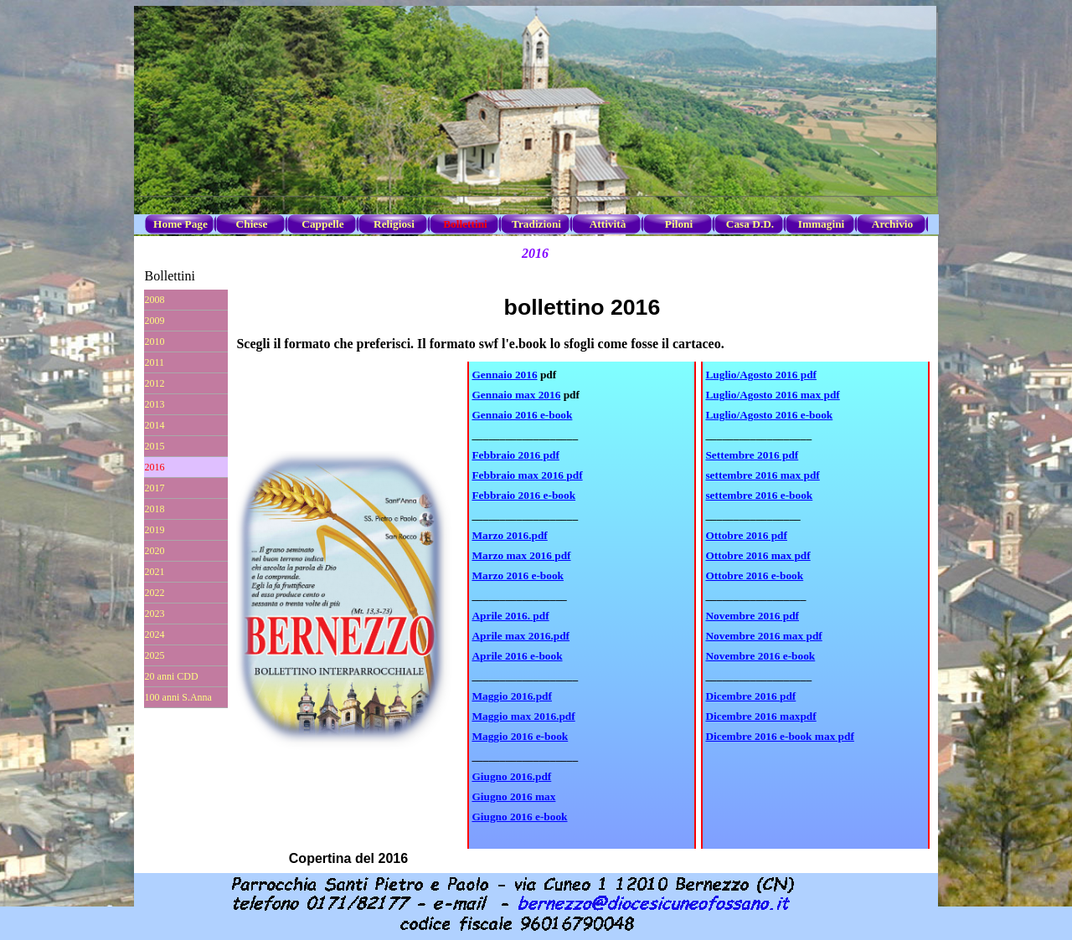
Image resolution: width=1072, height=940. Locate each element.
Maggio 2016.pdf (512, 696)
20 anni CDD (171, 676)
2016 (155, 467)
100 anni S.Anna (178, 697)
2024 (155, 634)
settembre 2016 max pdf (762, 475)
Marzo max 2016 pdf (521, 555)
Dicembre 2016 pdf (750, 696)
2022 (155, 592)
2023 (155, 613)
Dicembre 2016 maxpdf (760, 716)
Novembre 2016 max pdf (763, 635)
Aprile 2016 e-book (517, 656)
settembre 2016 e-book (758, 495)
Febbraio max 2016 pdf (527, 475)
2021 (155, 572)
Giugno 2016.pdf (511, 776)
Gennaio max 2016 (516, 394)
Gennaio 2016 (504, 374)
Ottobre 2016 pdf (746, 535)
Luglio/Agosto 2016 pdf (761, 374)
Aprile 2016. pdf (510, 615)
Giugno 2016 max (513, 796)
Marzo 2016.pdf (509, 535)
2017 (155, 488)
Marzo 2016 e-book (518, 575)
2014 (155, 425)
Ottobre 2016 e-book (754, 575)
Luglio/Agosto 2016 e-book (768, 414)
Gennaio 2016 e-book (522, 414)
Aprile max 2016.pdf (521, 635)
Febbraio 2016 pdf (515, 455)
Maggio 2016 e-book (520, 736)
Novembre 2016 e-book (760, 656)
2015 (155, 446)
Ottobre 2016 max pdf (757, 555)
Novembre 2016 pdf (752, 615)
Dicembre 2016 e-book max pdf (779, 736)
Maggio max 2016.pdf (523, 716)
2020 (155, 551)
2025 (155, 655)
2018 (155, 509)
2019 (155, 530)
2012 (155, 383)
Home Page (180, 224)
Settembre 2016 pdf (751, 455)
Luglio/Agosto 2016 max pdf (772, 394)
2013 (155, 404)
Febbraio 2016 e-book (523, 495)
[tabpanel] (582, 605)
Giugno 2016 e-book (519, 816)
